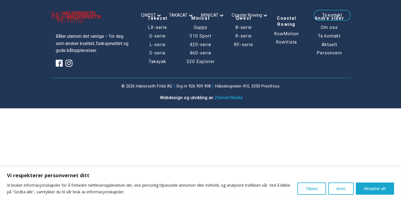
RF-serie (243, 44)
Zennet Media (228, 97)
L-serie (158, 44)
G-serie (157, 36)
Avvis (341, 188)
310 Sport (200, 36)
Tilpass (311, 188)
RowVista (286, 42)
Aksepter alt (375, 188)
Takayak (157, 61)
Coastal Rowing (250, 15)
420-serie (200, 44)
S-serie (157, 53)
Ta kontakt (332, 15)
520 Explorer (201, 61)
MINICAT (213, 15)
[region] (200, 183)
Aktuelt (329, 44)
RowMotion (286, 33)
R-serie (243, 36)
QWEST (151, 15)
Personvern (329, 53)
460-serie (200, 53)
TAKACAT (181, 15)
